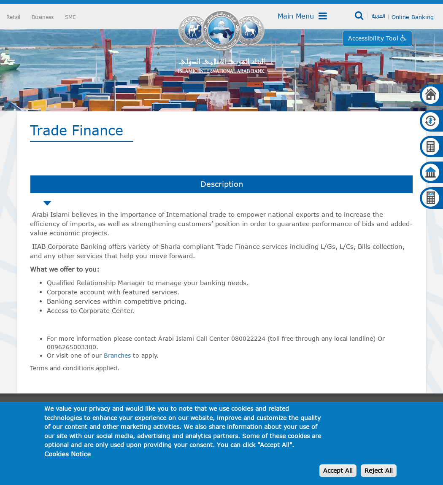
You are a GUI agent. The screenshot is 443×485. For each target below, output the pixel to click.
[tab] (221, 184)
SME (70, 17)
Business (43, 17)
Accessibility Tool (374, 38)
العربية (378, 15)
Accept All (338, 470)
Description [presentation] (221, 184)
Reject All (379, 470)
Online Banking (413, 16)
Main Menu (302, 16)
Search (359, 16)
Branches (117, 355)
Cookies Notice (67, 454)
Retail (13, 17)
